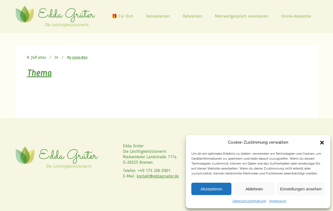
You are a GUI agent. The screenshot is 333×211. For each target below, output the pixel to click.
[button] (322, 142)
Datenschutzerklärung (249, 201)
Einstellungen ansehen (301, 189)
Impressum (277, 201)
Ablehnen (254, 189)
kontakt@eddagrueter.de (158, 176)
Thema (39, 73)
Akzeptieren (211, 189)
